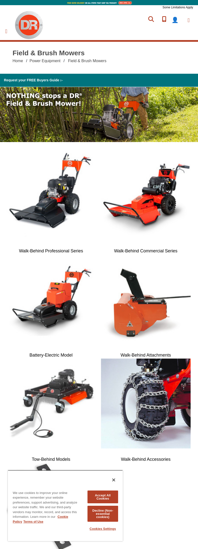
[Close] (113, 480)
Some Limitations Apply (177, 7)
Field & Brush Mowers (87, 61)
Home (17, 61)
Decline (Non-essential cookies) (102, 514)
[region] (65, 505)
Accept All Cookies (103, 496)
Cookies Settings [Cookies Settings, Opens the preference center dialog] (103, 529)
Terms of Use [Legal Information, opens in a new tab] (33, 521)
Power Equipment (44, 61)
